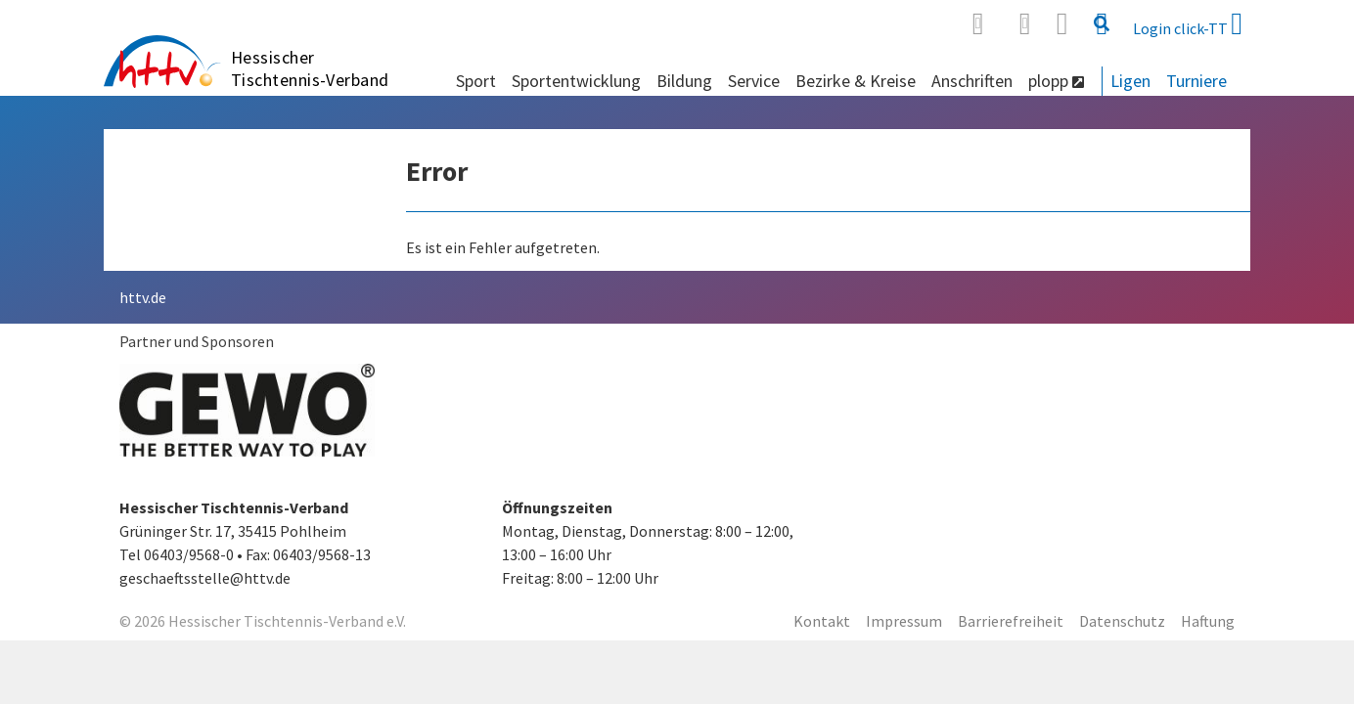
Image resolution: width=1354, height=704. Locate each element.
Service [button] (754, 80)
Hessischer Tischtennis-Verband (310, 68)
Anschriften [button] (972, 80)
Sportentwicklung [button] (576, 80)
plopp (1056, 80)
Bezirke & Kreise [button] (855, 80)
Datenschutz (1122, 621)
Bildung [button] (684, 80)
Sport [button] (476, 80)
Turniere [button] (1196, 80)
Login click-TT (1187, 23)
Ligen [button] (1130, 80)
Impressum (904, 621)
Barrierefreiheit (1010, 621)
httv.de (142, 297)
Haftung (1208, 621)
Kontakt (821, 621)
